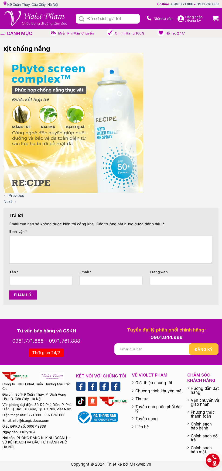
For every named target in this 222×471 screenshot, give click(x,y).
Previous (13, 195)
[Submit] (81, 19)
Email (85, 272)
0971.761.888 (208, 4)
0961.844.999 (166, 337)
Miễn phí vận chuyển (76, 33)
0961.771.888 (182, 4)
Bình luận (18, 232)
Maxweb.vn (140, 464)
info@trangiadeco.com (31, 420)
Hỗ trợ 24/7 (175, 33)
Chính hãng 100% (129, 33)
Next (10, 201)
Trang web (159, 272)
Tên (13, 272)
